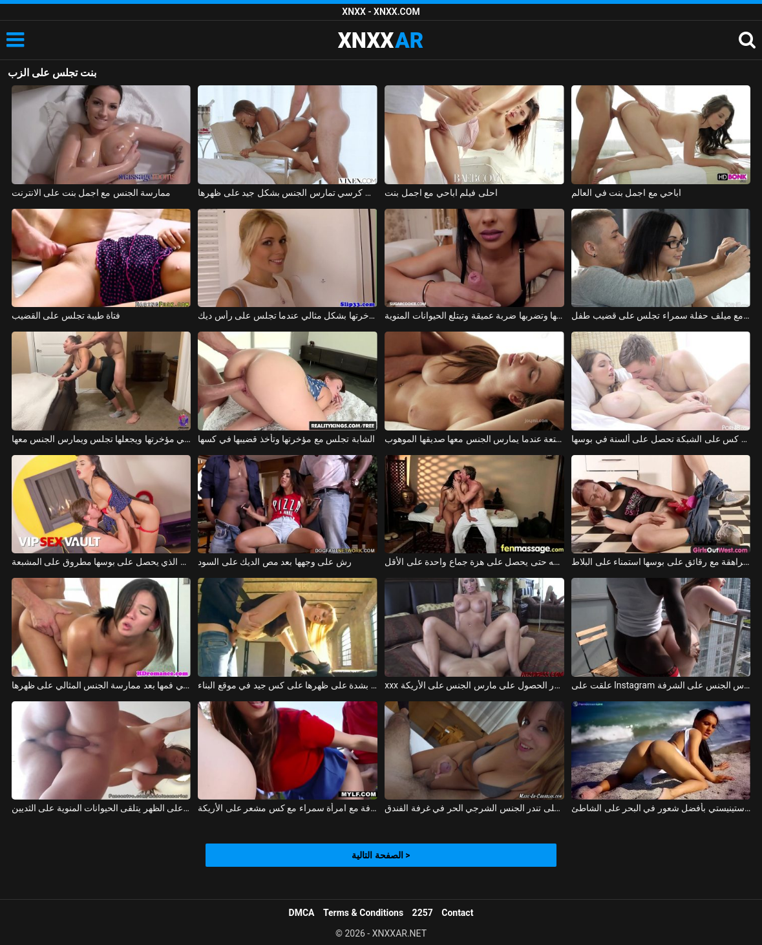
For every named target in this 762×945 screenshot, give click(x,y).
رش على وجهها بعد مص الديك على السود (274, 562)
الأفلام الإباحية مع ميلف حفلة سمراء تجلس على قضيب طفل (660, 315)
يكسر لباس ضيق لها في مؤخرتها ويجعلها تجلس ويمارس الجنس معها (101, 439)
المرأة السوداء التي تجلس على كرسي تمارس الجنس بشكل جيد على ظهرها (287, 192)
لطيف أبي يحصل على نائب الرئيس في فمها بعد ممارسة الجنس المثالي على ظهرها (101, 685)
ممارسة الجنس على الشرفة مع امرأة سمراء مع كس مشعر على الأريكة (287, 808)
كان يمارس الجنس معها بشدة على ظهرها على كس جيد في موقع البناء (287, 685)
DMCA (302, 913)
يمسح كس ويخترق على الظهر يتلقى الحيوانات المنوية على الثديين (101, 808)
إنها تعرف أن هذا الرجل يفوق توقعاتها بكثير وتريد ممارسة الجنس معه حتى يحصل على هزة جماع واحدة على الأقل (474, 562)
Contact (457, 913)
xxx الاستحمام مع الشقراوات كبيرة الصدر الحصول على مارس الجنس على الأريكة (474, 685)
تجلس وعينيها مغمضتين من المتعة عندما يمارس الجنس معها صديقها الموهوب (474, 439)
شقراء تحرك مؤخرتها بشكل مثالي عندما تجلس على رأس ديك (287, 315)
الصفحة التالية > (381, 855)
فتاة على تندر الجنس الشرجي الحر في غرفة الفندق (474, 808)
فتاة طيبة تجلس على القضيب (66, 315)
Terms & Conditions (363, 913)
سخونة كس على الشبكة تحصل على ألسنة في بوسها (660, 439)
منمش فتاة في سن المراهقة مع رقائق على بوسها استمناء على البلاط (660, 562)
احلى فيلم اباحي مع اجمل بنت (441, 192)
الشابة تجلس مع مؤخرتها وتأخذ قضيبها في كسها (286, 439)
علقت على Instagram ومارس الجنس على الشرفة (660, 685)
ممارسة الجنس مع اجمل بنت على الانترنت (91, 192)
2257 (422, 913)
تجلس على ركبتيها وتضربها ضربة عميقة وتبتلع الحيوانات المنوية (474, 315)
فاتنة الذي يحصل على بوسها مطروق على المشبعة (101, 562)
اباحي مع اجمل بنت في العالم (626, 192)
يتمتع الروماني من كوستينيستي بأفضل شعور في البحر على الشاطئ (660, 808)
